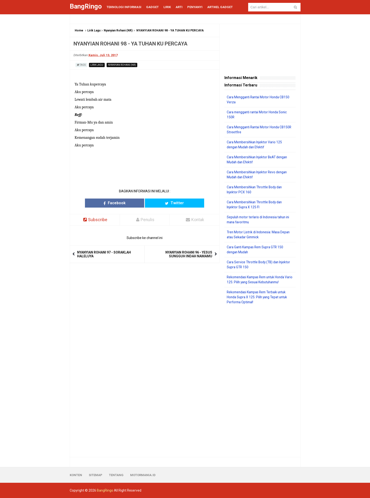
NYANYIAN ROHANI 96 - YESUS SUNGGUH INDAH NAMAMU (188, 254)
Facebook (126, 203)
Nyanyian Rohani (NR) (118, 30)
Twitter (163, 203)
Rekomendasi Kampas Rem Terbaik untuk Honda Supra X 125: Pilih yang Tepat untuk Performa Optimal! (258, 297)
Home (79, 30)
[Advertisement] (260, 380)
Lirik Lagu (93, 30)
